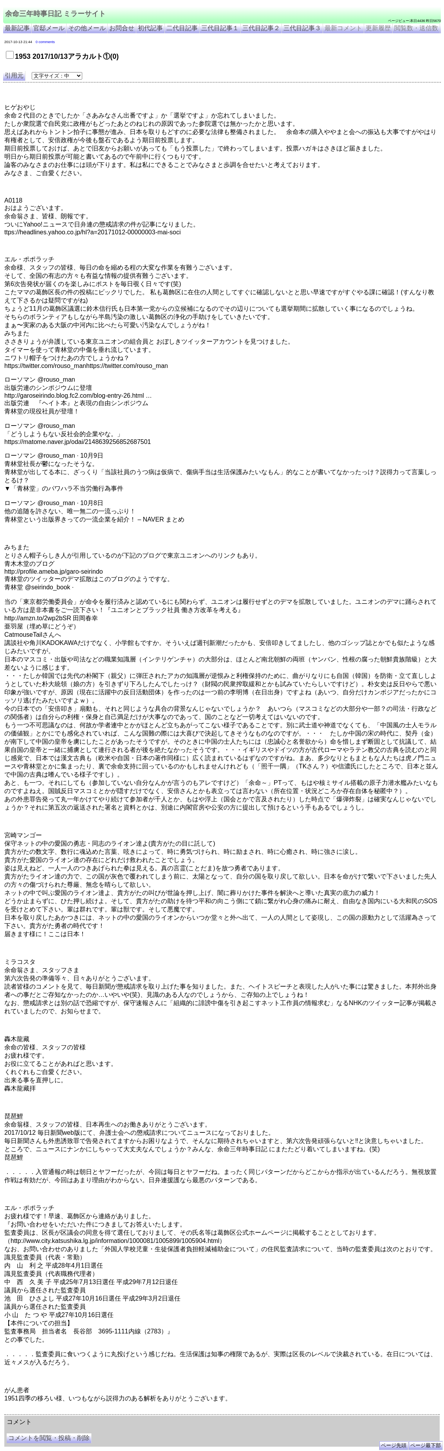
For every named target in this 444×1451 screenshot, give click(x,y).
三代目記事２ (261, 28)
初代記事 (150, 28)
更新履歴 (378, 28)
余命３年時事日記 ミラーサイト (83, 1411)
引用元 (14, 75)
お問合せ (121, 28)
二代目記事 (182, 28)
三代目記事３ (302, 28)
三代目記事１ (220, 28)
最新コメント (343, 28)
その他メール (87, 28)
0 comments (45, 42)
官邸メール (49, 28)
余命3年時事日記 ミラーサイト (135, 1411)
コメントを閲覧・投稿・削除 (49, 1438)
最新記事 (17, 28)
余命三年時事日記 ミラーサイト (55, 14)
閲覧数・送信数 (416, 28)
